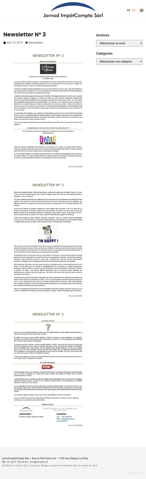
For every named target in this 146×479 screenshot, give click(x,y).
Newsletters (36, 42)
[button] (141, 10)
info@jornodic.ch (39, 462)
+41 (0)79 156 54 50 (16, 462)
